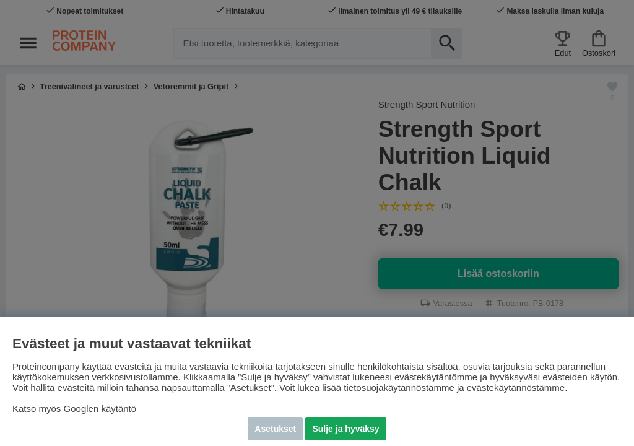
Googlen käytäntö (100, 408)
